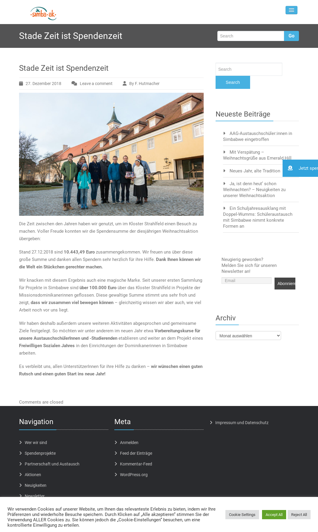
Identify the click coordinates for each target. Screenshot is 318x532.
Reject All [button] (299, 514)
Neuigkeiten (35, 485)
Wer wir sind (36, 442)
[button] (300, 168)
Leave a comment (96, 83)
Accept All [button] (274, 514)
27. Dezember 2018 (43, 83)
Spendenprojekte (40, 453)
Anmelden (129, 442)
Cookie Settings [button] (242, 514)
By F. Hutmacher (144, 83)
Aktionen (33, 474)
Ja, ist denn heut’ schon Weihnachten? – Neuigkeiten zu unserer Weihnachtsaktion (254, 189)
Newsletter (35, 496)
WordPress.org (134, 474)
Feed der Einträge (136, 453)
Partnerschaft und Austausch (52, 464)
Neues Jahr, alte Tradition (255, 171)
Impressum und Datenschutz (242, 422)
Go (291, 36)
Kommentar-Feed (136, 464)
